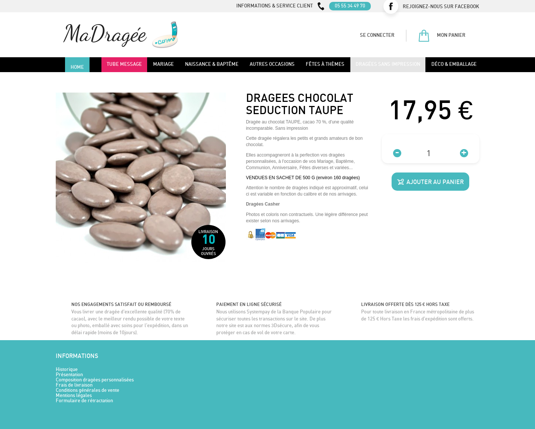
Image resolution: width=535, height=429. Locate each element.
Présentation (69, 374)
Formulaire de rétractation (84, 401)
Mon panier (442, 36)
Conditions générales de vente (87, 390)
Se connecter (377, 35)
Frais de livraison (74, 385)
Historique (67, 369)
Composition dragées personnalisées (95, 380)
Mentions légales (74, 395)
